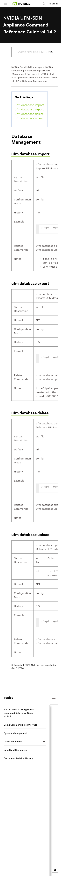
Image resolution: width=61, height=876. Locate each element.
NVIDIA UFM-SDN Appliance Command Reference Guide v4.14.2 (34, 77)
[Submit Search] (50, 52)
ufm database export (29, 109)
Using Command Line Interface (20, 724)
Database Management (34, 80)
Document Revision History (18, 758)
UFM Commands (13, 741)
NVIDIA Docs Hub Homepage (26, 67)
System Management (15, 733)
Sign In (53, 3)
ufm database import (29, 105)
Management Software (24, 74)
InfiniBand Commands (15, 749)
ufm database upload (29, 118)
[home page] (21, 3)
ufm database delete (29, 114)
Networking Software (38, 70)
